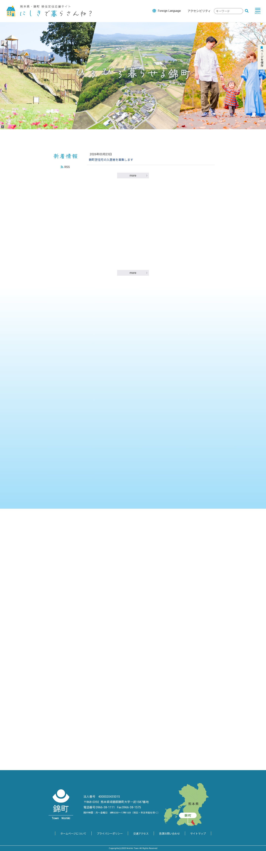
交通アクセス (141, 833)
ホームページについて (73, 833)
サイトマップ (198, 833)
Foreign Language (166, 11)
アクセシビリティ (199, 11)
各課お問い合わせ (169, 833)
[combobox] (228, 11)
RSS (67, 167)
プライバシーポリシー (110, 833)
